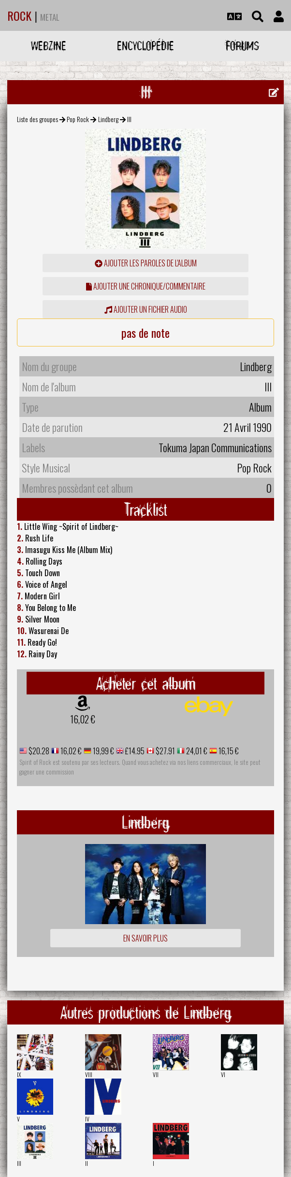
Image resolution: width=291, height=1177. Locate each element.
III (19, 1163)
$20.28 (38, 751)
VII (156, 1074)
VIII (88, 1074)
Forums (242, 46)
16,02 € (82, 719)
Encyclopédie (145, 46)
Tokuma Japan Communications (215, 447)
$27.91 (164, 751)
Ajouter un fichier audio (145, 309)
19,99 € (102, 751)
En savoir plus (145, 938)
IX (19, 1074)
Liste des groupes (37, 119)
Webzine (48, 46)
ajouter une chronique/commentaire (145, 286)
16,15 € (228, 751)
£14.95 (134, 751)
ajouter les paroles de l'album (146, 263)
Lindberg (108, 119)
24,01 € (196, 751)
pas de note (145, 332)
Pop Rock (78, 119)
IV (87, 1119)
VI (223, 1074)
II (86, 1163)
